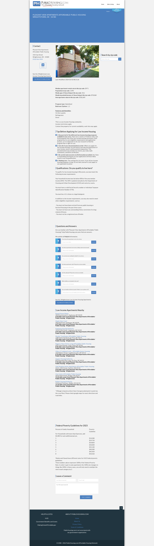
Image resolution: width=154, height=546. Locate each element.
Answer (94, 242)
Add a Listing (110, 3)
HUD (46, 518)
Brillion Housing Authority (63, 381)
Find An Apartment (117, 10)
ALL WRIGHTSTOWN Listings (42, 79)
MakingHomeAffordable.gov (46, 525)
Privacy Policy (77, 524)
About (118, 3)
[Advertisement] (77, 32)
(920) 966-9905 (38, 59)
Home (102, 3)
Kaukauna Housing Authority (64, 329)
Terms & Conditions (77, 527)
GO (120, 59)
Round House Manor (62, 313)
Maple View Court (61, 321)
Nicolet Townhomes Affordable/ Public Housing (70, 336)
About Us (77, 521)
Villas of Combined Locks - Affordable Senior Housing (72, 351)
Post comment (86, 497)
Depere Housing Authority (64, 359)
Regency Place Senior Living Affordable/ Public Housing (73, 344)
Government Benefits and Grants (46, 521)
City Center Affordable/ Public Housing (68, 374)
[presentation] (66, 498)
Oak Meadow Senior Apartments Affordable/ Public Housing (74, 366)
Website (43, 65)
